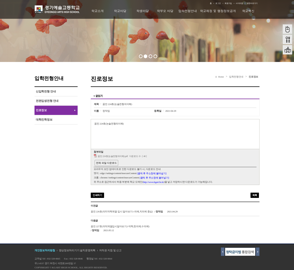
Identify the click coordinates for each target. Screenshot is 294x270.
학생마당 (142, 11)
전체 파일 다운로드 (106, 162)
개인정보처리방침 (44, 250)
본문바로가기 (252, 3)
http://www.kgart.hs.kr (153, 182)
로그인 (218, 3)
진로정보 (253, 76)
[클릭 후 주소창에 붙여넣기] (151, 173)
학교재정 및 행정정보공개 (218, 11)
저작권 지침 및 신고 (110, 250)
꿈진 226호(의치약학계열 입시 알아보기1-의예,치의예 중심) (122, 211)
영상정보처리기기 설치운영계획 (77, 250)
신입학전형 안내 (46, 91)
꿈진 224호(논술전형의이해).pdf (113, 156)
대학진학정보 (44, 119)
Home (221, 76)
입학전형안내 (187, 11)
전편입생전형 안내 (47, 100)
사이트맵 (239, 3)
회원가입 (228, 3)
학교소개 (97, 11)
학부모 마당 (165, 11)
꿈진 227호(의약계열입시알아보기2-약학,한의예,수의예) (120, 226)
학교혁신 (248, 11)
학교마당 (120, 11)
